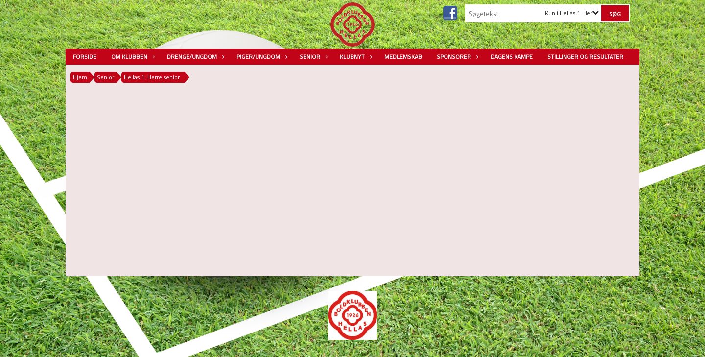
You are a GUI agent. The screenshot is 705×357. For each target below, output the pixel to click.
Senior (312, 56)
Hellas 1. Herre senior (152, 77)
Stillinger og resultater (585, 56)
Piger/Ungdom (260, 56)
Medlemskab (403, 56)
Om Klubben (131, 56)
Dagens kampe (512, 56)
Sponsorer (456, 56)
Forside (84, 56)
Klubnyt (355, 56)
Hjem (80, 77)
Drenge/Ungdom (194, 56)
